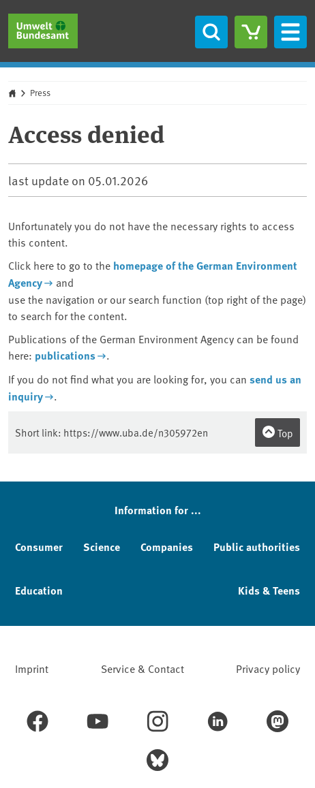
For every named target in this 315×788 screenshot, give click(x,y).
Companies (166, 546)
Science (101, 546)
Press (40, 92)
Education (39, 590)
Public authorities (256, 546)
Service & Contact (142, 668)
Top (277, 432)
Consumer (39, 546)
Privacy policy (268, 668)
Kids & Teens (269, 590)
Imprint (31, 668)
